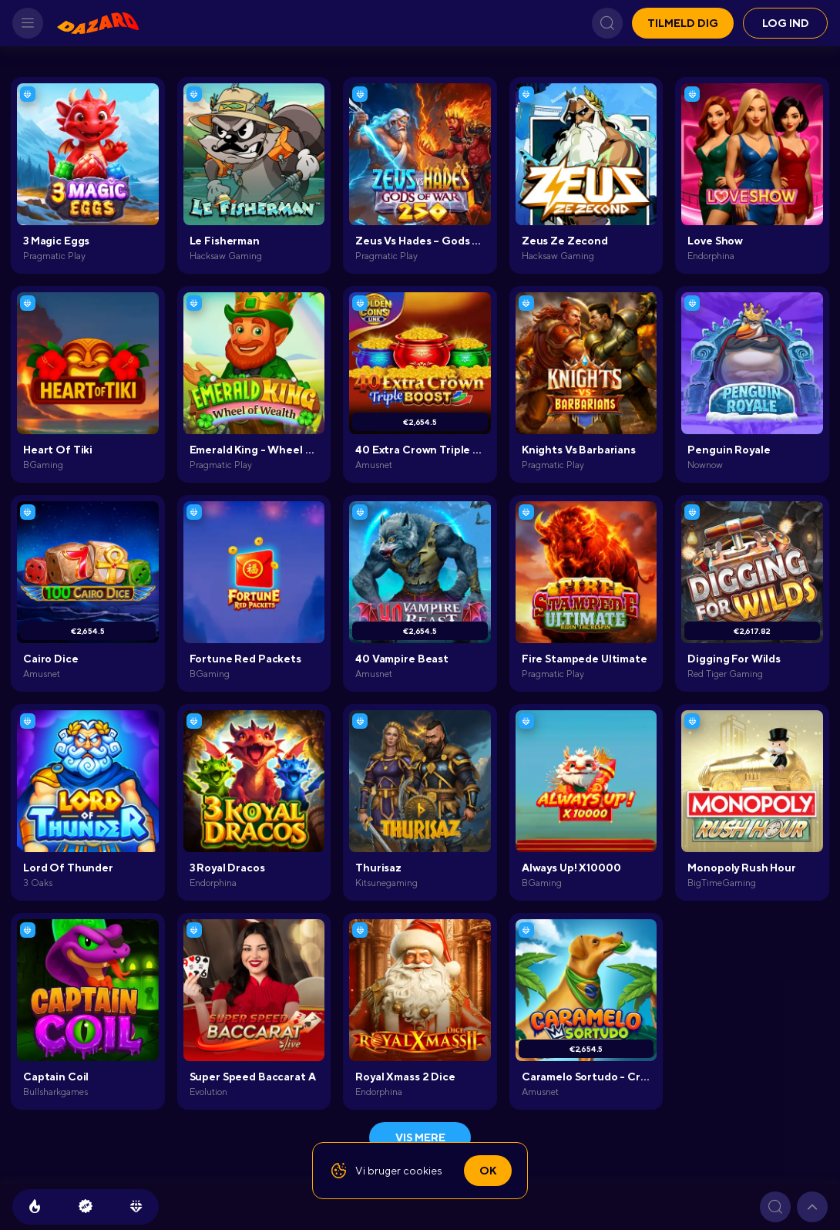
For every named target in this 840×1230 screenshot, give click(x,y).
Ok (487, 1170)
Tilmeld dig (682, 23)
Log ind (785, 23)
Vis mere (420, 1137)
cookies (422, 1170)
